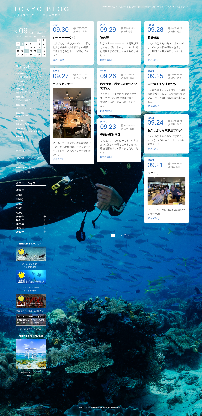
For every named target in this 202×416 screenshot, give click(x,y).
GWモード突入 (31, 99)
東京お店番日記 (23, 172)
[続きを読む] (58, 60)
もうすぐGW (31, 114)
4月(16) (19, 199)
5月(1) (19, 195)
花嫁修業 (153, 37)
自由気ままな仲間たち (162, 84)
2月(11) (19, 208)
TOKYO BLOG (42, 9)
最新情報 (20, 162)
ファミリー (155, 173)
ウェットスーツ (31, 106)
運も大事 (31, 83)
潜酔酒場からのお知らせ (28, 158)
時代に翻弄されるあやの (31, 91)
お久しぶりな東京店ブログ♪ (165, 130)
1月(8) (19, 212)
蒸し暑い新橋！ (31, 122)
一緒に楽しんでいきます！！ (31, 130)
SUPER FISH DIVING (30, 336)
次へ (126, 235)
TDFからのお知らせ (26, 167)
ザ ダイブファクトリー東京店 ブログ (36, 15)
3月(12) (19, 203)
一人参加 (31, 138)
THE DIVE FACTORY (31, 243)
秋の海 (104, 37)
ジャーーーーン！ (64, 37)
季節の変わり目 (110, 134)
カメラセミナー (63, 84)
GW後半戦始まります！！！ (31, 75)
